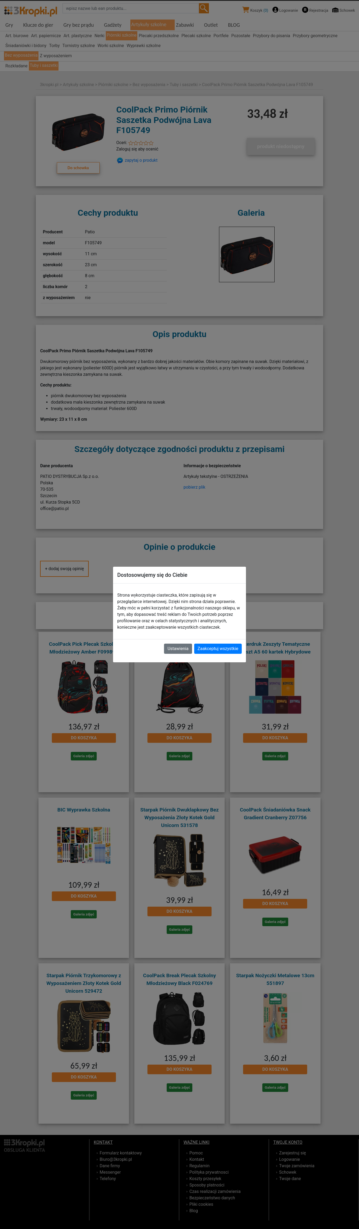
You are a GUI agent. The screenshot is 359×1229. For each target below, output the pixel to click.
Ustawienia (177, 648)
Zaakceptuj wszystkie (218, 648)
